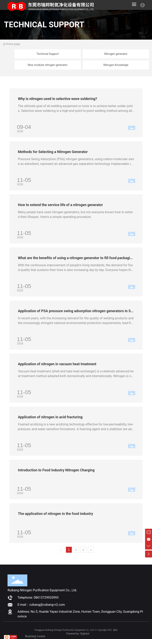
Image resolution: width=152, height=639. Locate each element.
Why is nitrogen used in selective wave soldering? (57, 99)
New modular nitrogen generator (47, 65)
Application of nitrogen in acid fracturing (50, 417)
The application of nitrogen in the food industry (55, 514)
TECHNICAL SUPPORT (44, 24)
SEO (115, 630)
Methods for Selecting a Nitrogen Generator (53, 152)
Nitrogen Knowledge (116, 65)
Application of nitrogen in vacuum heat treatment (57, 364)
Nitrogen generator (115, 53)
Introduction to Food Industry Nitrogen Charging (56, 470)
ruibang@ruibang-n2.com (47, 605)
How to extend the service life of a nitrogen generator (60, 205)
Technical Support (47, 53)
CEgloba (84, 633)
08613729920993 (46, 597)
